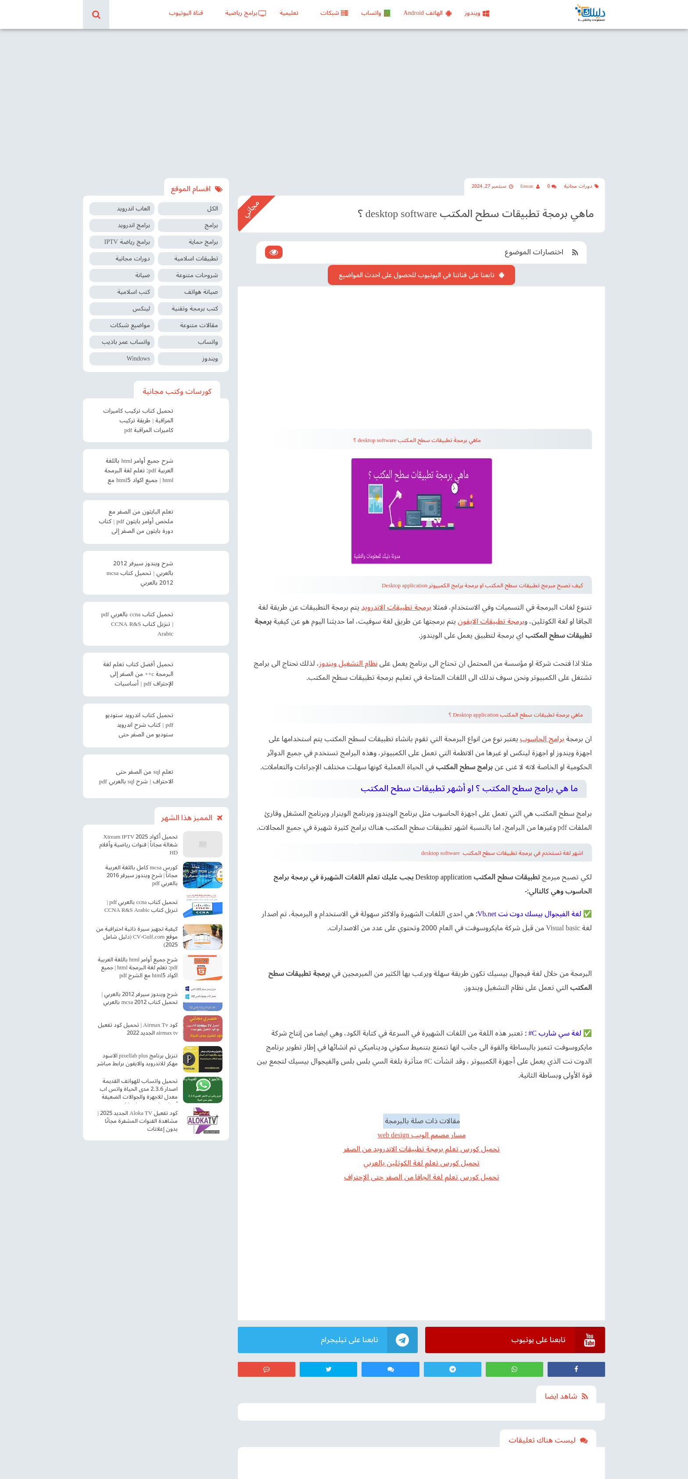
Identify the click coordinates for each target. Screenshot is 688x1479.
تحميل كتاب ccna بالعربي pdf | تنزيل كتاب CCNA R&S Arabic (137, 624)
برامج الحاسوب (542, 739)
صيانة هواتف (201, 292)
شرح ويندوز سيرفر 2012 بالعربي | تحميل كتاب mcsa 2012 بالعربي (140, 573)
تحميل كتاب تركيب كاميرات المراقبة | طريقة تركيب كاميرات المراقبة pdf (138, 420)
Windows (138, 358)
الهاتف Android (427, 13)
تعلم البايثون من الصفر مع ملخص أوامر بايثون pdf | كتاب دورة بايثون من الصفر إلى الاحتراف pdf (136, 522)
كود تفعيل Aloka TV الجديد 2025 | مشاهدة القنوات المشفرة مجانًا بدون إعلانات (137, 1121)
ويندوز (477, 13)
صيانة (142, 275)
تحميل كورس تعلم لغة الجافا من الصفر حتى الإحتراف (421, 1177)
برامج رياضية (245, 13)
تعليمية (289, 13)
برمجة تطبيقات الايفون (491, 621)
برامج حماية (203, 242)
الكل (212, 208)
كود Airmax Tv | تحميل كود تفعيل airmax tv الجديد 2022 (138, 1029)
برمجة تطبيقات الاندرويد (396, 607)
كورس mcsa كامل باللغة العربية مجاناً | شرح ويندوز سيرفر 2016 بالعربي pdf (141, 875)
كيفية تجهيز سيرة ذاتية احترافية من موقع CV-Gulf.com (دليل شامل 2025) (137, 937)
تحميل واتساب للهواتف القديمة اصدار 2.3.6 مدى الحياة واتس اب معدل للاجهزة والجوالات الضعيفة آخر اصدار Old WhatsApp (139, 1090)
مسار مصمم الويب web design (421, 1135)
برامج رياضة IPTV (127, 242)
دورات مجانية (581, 186)
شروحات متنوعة (197, 275)
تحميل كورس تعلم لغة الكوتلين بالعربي (421, 1163)
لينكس (141, 308)
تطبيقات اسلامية (196, 258)
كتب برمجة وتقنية (195, 308)
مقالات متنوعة (199, 325)
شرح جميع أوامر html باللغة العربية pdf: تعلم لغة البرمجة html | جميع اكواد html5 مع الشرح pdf (138, 471)
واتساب (375, 13)
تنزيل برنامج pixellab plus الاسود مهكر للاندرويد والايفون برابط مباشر (137, 1060)
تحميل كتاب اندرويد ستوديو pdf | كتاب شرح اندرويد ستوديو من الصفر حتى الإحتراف (139, 726)
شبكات (334, 13)
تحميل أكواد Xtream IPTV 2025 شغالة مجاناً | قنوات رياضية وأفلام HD (138, 845)
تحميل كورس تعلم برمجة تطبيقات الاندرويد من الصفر (421, 1149)
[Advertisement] (344, 103)
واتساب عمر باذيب (126, 342)
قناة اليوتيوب (186, 13)
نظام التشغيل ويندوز (348, 663)
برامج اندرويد (134, 225)
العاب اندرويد (133, 208)
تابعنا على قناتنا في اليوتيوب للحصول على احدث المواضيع (416, 275)
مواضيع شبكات (130, 325)
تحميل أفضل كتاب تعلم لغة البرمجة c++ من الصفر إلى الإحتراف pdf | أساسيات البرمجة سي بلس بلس (138, 675)
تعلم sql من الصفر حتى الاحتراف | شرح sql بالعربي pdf (136, 776)
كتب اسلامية (133, 292)
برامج (211, 225)
